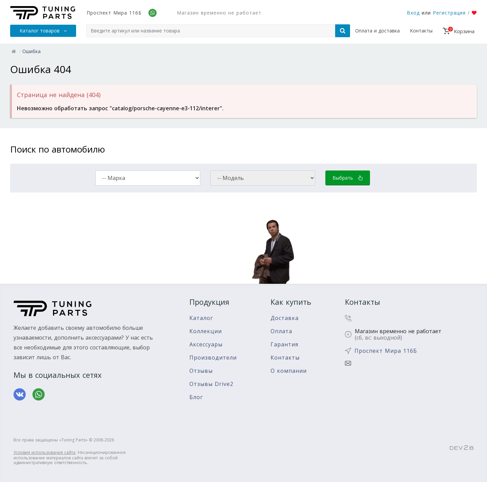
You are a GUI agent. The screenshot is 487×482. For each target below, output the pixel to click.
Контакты (421, 30)
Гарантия (284, 344)
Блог (196, 397)
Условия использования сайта (44, 452)
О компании (289, 371)
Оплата (281, 331)
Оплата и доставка (377, 30)
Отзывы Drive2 (211, 384)
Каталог (201, 318)
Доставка (285, 318)
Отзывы (201, 371)
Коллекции (205, 331)
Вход (413, 12)
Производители (213, 357)
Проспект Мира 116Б (114, 12)
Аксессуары (206, 344)
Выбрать (347, 178)
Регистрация (449, 12)
